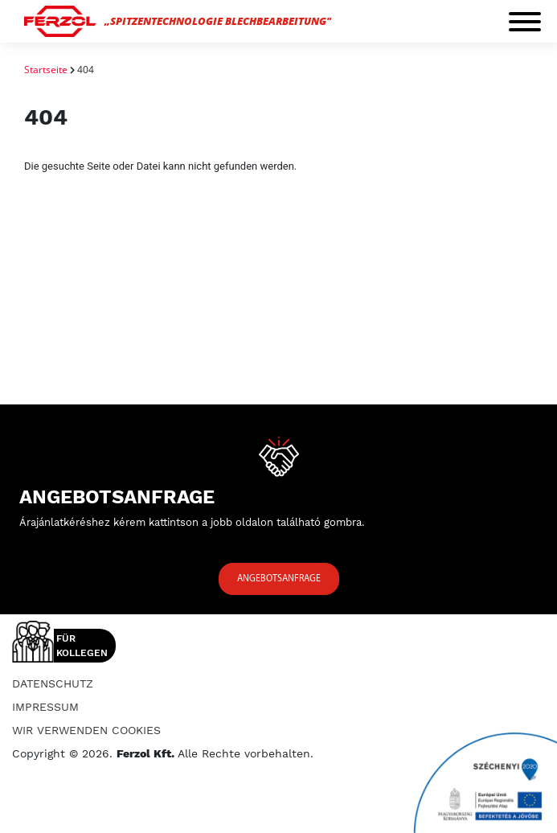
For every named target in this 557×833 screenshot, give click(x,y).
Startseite (46, 69)
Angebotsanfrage (279, 579)
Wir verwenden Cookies (86, 730)
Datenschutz (52, 683)
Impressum (45, 706)
